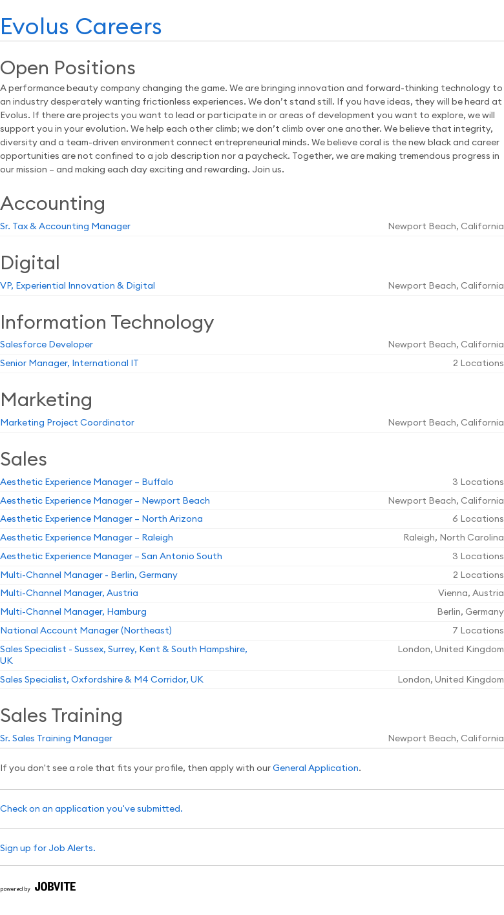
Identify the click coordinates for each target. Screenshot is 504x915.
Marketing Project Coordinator (67, 422)
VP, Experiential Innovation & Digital (77, 286)
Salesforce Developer (46, 344)
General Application (316, 768)
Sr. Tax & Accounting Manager (65, 226)
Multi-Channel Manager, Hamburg (73, 612)
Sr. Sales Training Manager (56, 738)
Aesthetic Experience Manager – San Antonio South (111, 556)
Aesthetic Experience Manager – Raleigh (86, 537)
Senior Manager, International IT (69, 363)
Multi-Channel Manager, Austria (69, 593)
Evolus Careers (81, 27)
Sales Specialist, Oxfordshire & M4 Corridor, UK (102, 679)
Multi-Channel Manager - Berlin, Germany (89, 575)
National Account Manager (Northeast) (86, 630)
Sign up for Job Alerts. (48, 848)
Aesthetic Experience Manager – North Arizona (101, 519)
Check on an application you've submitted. (91, 809)
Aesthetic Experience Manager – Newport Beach (105, 501)
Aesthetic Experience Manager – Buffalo (87, 482)
